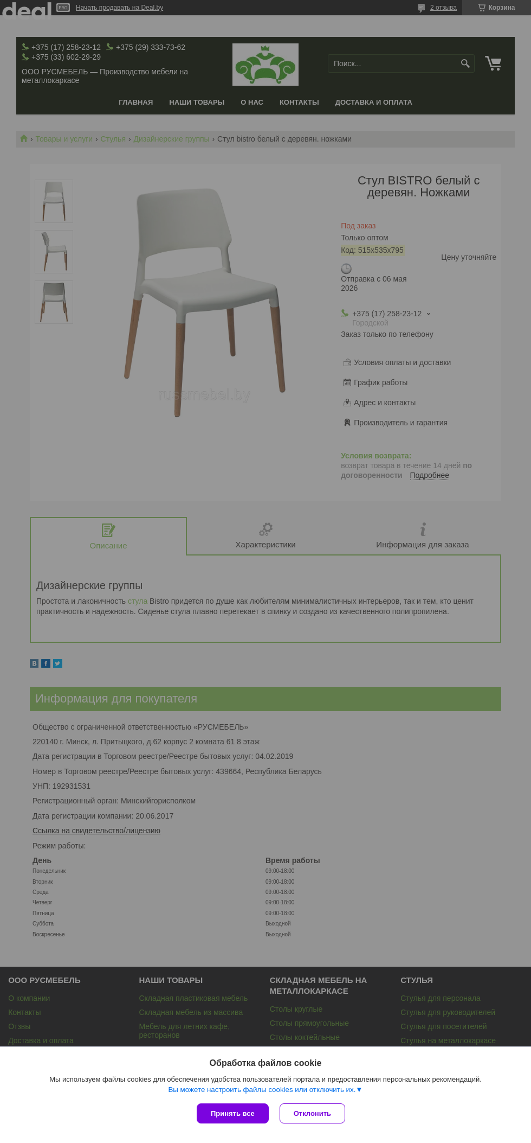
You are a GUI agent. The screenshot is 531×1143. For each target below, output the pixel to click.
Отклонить (312, 1113)
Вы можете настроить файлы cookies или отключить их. (261, 1089)
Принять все (233, 1113)
